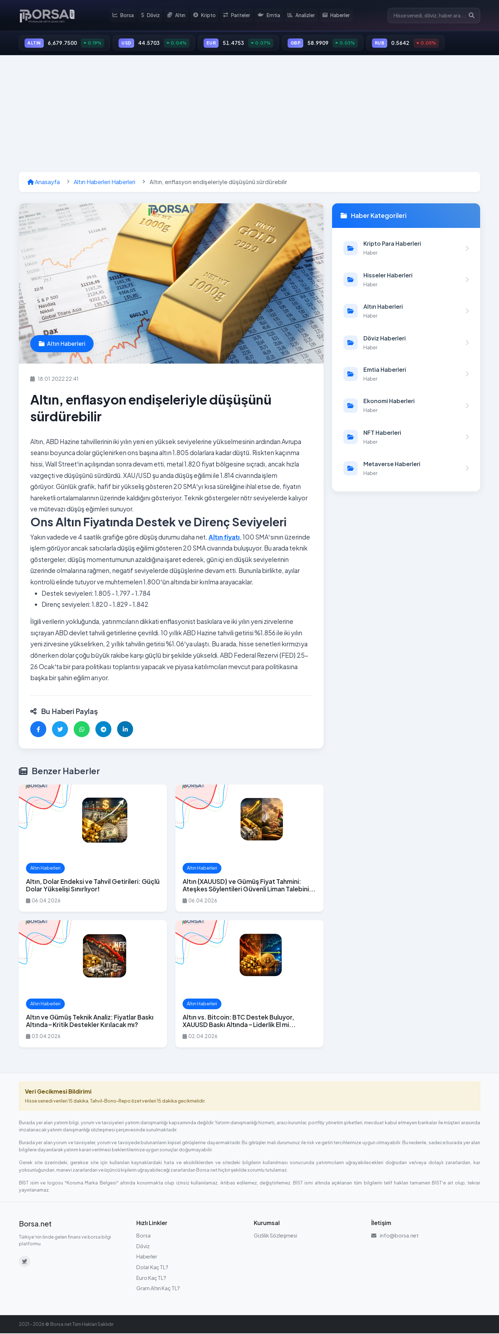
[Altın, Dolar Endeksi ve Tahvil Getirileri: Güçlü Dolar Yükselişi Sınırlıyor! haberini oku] (93, 849)
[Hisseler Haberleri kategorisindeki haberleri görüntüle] (406, 280)
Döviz (152, 15)
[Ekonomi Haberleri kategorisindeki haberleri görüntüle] (406, 406)
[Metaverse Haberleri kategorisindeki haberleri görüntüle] (406, 469)
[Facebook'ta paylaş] (38, 730)
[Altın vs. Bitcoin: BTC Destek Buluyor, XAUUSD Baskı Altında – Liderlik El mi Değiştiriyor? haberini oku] (249, 984)
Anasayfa (43, 183)
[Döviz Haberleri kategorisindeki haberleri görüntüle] (406, 343)
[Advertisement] (249, 115)
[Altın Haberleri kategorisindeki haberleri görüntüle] (406, 312)
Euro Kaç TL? (151, 1278)
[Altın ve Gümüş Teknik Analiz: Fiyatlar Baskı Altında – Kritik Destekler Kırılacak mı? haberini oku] (93, 984)
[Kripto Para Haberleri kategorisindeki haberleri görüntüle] (406, 249)
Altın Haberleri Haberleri (104, 183)
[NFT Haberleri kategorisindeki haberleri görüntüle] (406, 437)
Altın (178, 15)
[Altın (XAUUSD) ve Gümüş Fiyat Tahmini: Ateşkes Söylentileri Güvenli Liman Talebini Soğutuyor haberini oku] (249, 849)
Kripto (205, 15)
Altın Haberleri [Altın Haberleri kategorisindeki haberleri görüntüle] (62, 344)
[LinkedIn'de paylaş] (125, 730)
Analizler (301, 15)
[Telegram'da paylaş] (103, 730)
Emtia (269, 15)
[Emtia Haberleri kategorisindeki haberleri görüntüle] (406, 375)
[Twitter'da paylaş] (60, 730)
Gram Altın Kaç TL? (158, 1289)
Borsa (125, 15)
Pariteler (237, 15)
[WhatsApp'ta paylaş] (82, 730)
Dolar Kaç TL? (152, 1268)
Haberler (336, 15)
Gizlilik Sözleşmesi (275, 1236)
